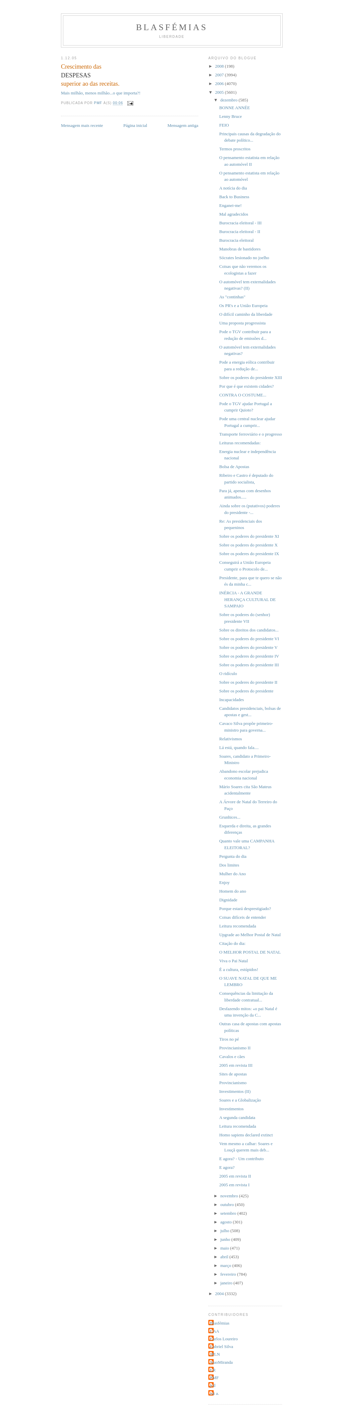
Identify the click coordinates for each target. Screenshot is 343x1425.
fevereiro (228, 1274)
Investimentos (231, 1108)
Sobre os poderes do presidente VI (249, 638)
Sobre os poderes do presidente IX (249, 553)
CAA (214, 1331)
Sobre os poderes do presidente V (248, 647)
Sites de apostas (233, 1073)
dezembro (229, 99)
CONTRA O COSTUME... (242, 394)
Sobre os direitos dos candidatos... (248, 629)
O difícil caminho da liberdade (245, 314)
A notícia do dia (233, 188)
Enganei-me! (230, 205)
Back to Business (234, 196)
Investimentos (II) (235, 1091)
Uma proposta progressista (242, 322)
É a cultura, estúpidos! (238, 969)
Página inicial (135, 125)
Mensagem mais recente (82, 125)
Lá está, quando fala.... (239, 747)
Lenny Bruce (230, 116)
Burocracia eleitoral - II (239, 231)
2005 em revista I (234, 1184)
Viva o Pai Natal (233, 960)
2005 (220, 92)
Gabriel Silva (221, 1346)
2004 (220, 1293)
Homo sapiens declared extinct (246, 1134)
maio (225, 1248)
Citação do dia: (232, 943)
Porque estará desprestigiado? (245, 908)
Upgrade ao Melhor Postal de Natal (250, 934)
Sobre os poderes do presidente (246, 690)
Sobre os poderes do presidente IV (249, 656)
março (226, 1265)
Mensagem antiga (182, 125)
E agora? (226, 1167)
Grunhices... (229, 817)
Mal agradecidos (233, 214)
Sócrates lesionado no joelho (244, 257)
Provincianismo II (235, 1047)
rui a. (214, 1393)
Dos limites (229, 865)
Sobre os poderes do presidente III (249, 664)
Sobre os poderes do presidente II (248, 682)
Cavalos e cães (232, 1056)
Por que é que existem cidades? (246, 386)
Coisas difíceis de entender (242, 917)
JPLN (215, 1354)
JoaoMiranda (221, 1362)
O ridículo (228, 673)
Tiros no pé (229, 1039)
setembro (228, 1213)
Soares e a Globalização (240, 1100)
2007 (220, 74)
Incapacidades (231, 699)
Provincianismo (233, 1082)
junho (225, 1239)
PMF (214, 1377)
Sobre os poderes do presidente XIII (250, 377)
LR (213, 1369)
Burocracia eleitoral (236, 240)
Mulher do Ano (232, 873)
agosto (226, 1221)
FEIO (224, 125)
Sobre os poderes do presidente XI (249, 536)
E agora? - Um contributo (241, 1158)
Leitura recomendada (237, 925)
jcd (212, 1385)
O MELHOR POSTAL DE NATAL (250, 952)
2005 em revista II (235, 1176)
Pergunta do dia (232, 856)
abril (224, 1256)
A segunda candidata (237, 1117)
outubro (227, 1204)
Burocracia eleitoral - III (240, 222)
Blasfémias (172, 27)
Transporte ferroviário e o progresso (250, 434)
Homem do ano (232, 891)
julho (225, 1230)
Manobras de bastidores (239, 248)
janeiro (226, 1282)
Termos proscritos (234, 148)
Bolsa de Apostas (234, 466)
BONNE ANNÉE (234, 107)
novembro (229, 1195)
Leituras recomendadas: (240, 442)
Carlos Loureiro (224, 1338)
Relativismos (230, 738)
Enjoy (224, 882)
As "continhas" (232, 296)
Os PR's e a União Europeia (243, 305)
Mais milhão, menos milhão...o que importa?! (100, 92)
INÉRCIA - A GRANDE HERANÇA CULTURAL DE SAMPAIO (247, 599)
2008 (220, 66)
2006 (220, 83)
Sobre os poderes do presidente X (248, 544)
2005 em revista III (235, 1065)
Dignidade (228, 899)
